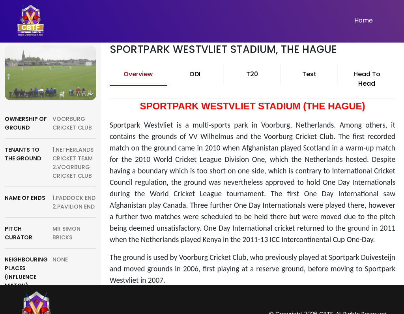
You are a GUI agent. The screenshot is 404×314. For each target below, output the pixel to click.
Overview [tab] (138, 74)
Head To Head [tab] (367, 79)
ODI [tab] (194, 74)
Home (363, 20)
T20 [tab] (252, 74)
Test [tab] (309, 74)
